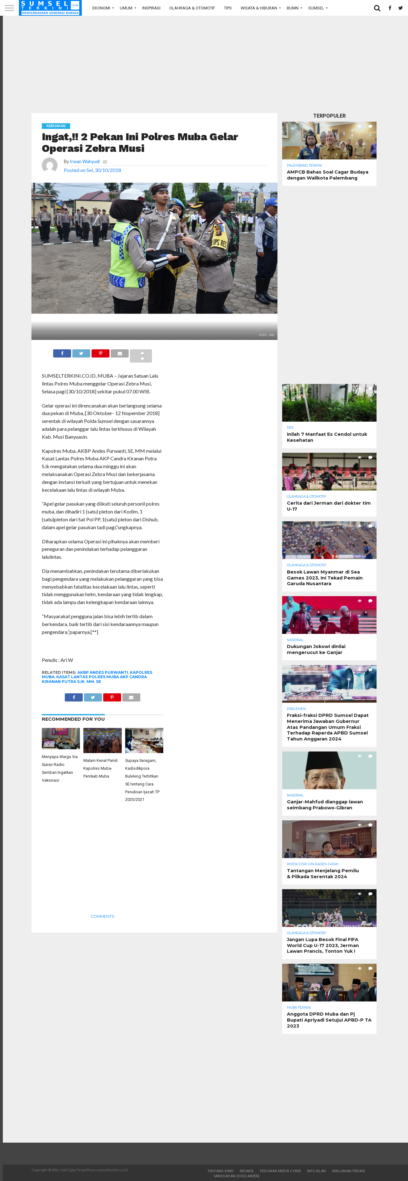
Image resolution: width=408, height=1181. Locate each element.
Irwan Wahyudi (85, 161)
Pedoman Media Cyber (280, 1171)
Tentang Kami (220, 1171)
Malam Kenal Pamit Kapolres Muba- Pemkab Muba (100, 768)
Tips (228, 8)
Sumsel (316, 8)
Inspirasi (151, 8)
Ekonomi (101, 8)
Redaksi (247, 1171)
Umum (126, 8)
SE (98, 681)
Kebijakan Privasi (348, 1171)
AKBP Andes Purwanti (102, 672)
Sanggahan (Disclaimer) (236, 1176)
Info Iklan (316, 1171)
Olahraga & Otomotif (192, 8)
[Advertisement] (204, 64)
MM (90, 681)
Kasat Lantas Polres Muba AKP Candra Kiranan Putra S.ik (94, 679)
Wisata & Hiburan (259, 8)
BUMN (293, 8)
